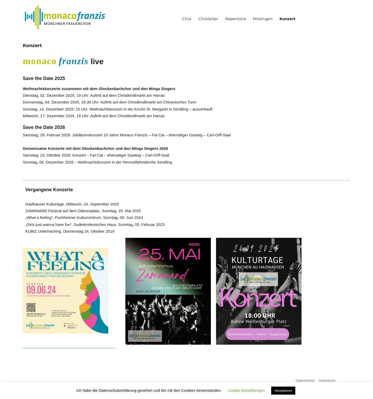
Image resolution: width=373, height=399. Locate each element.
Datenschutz (305, 380)
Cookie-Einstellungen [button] (246, 390)
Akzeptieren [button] (283, 391)
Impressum (327, 380)
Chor (187, 18)
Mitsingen (262, 18)
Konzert (287, 18)
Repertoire (235, 18)
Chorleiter (208, 18)
